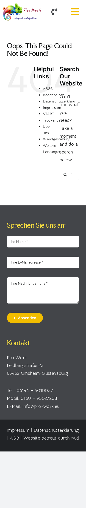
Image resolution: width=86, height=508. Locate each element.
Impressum (52, 107)
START (48, 114)
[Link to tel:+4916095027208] (54, 11)
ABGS (48, 88)
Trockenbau (53, 120)
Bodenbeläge (53, 95)
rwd (75, 438)
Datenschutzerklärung (56, 430)
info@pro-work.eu (41, 406)
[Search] (65, 174)
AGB (14, 438)
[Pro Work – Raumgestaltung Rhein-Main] (21, 4)
